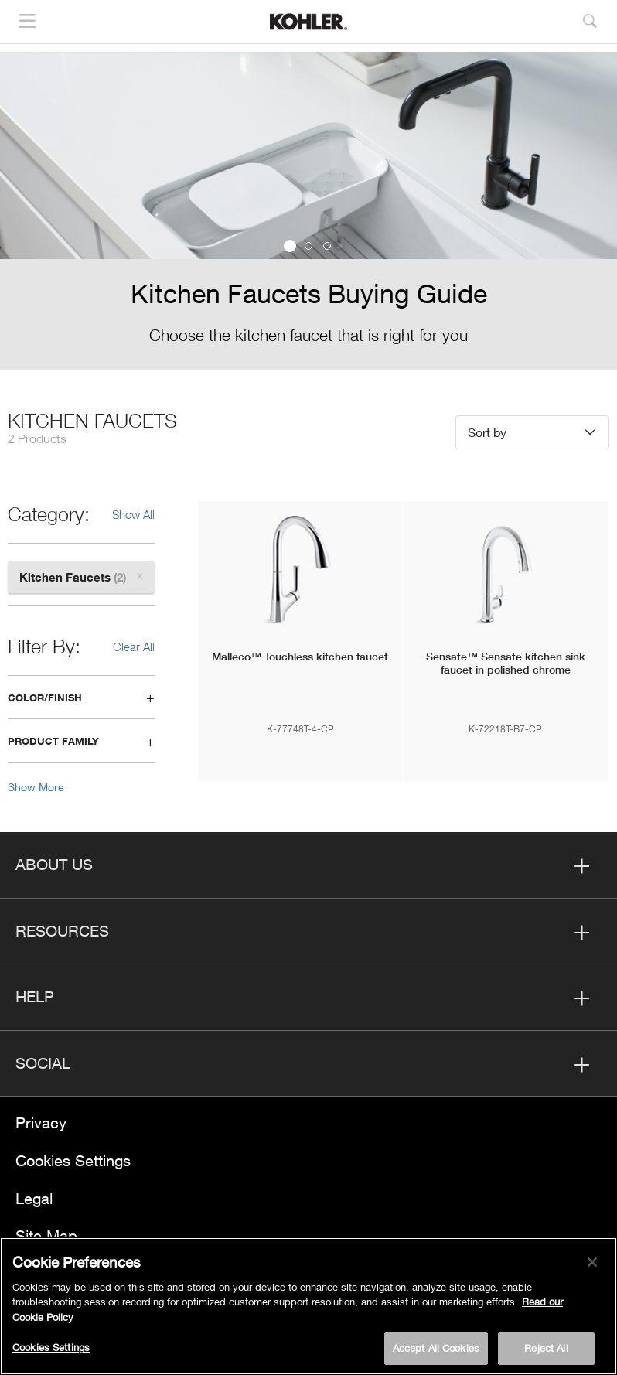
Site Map (46, 1235)
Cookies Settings (73, 1160)
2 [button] (308, 246)
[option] (308, 211)
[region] (308, 1306)
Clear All (134, 646)
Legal (34, 1198)
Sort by (487, 432)
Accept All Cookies (436, 1348)
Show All (133, 514)
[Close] (592, 1262)
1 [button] (290, 246)
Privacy (40, 1122)
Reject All (546, 1348)
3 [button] (327, 246)
